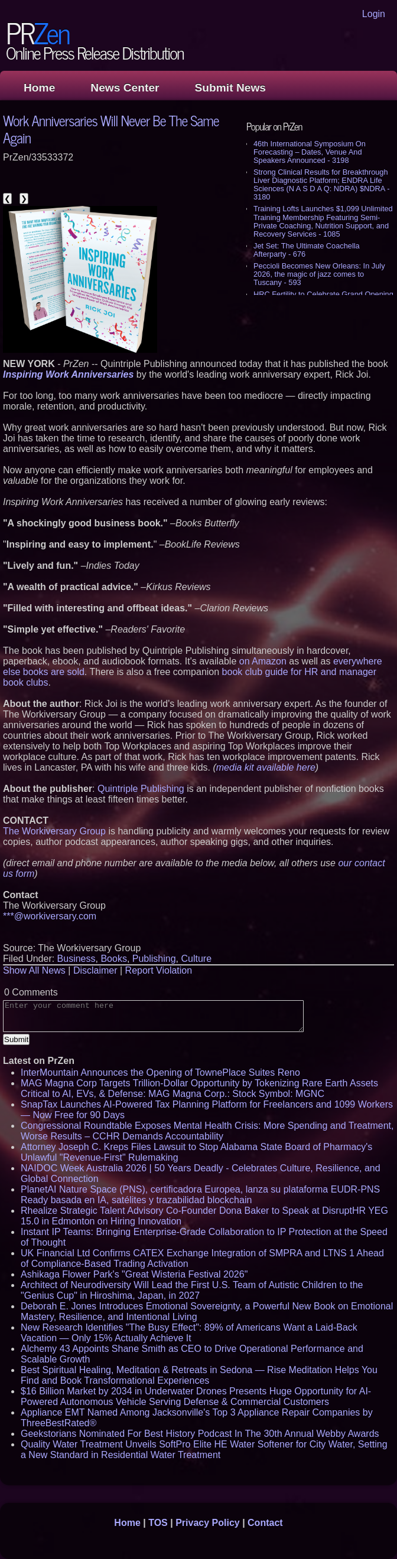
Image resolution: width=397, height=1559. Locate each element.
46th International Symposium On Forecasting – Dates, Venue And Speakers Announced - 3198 (309, 152)
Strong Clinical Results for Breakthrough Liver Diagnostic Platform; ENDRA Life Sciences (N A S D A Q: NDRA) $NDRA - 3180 (321, 184)
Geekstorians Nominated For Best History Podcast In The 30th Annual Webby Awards (200, 1434)
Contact (265, 1523)
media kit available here (265, 767)
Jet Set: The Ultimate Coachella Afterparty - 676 (306, 249)
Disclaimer (95, 970)
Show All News (34, 970)
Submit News (230, 87)
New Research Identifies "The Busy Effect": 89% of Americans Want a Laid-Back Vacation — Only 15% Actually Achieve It (189, 1332)
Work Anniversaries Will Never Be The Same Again (111, 129)
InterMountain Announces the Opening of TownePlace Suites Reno (160, 1072)
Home (39, 87)
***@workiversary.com (49, 916)
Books (113, 959)
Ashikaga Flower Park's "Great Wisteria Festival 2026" (134, 1274)
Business (76, 959)
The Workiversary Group (54, 831)
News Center (124, 87)
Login (373, 14)
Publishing (154, 959)
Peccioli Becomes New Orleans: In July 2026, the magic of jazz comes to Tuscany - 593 (319, 274)
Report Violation (159, 970)
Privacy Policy (207, 1523)
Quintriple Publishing (140, 789)
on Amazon (263, 661)
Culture (196, 959)
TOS (158, 1523)
